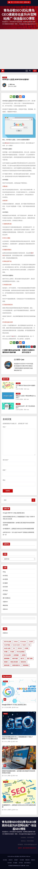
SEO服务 (5, 583)
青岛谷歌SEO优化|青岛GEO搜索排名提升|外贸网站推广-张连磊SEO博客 (19, 14)
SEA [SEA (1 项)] (29, 645)
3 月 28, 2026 (7, 707)
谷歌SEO (5, 609)
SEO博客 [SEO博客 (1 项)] (26, 648)
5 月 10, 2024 (19, 399)
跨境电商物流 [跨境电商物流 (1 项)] (25, 665)
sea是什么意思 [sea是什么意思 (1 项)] (7, 648)
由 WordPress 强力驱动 (13, 856)
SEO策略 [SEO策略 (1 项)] (5, 651)
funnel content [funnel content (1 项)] (16, 645)
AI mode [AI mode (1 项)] (16, 641)
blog (4, 572)
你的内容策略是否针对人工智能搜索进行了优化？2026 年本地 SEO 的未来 (17, 738)
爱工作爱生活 (6, 598)
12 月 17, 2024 (19, 389)
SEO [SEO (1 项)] (14, 648)
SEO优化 (4, 77)
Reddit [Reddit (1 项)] (24, 645)
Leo (29, 856)
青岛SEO (7, 143)
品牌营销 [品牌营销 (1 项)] (24, 655)
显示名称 (6, 460)
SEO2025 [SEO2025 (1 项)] (20, 648)
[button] (30, 70)
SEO (13, 336)
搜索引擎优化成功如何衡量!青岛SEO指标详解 (11, 351)
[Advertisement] (19, 49)
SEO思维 (5, 579)
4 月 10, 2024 (19, 409)
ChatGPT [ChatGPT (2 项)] (31, 641)
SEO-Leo (12, 84)
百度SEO (5, 602)
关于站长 (5, 590)
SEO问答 (5, 587)
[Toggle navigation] (27, 70)
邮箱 (4, 470)
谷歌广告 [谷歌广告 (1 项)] (22, 658)
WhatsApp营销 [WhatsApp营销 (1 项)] (7, 655)
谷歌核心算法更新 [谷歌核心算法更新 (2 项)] (14, 662)
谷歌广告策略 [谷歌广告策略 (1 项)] (30, 658)
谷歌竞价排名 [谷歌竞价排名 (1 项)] (23, 662)
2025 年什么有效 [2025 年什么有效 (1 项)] (7, 641)
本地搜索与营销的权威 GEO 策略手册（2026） (19, 865)
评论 (4, 427)
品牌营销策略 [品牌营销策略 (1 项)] (6, 658)
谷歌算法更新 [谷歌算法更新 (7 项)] (6, 665)
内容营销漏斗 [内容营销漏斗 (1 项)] (16, 655)
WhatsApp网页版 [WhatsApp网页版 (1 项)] (20, 651)
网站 (4, 480)
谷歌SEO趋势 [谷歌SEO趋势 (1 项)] (15, 658)
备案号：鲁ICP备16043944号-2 (27, 848)
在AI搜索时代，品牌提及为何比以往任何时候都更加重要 (18, 529)
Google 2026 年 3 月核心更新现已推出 (14, 513)
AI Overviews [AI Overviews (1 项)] (23, 641)
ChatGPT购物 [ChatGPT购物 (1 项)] (7, 645)
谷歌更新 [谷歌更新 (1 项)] (6, 662)
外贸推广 (5, 594)
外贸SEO (5, 633)
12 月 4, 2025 (7, 809)
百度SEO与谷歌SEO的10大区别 (28, 351)
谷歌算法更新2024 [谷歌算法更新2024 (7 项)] (16, 665)
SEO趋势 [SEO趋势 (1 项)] (12, 651)
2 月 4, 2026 (7, 741)
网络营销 (5, 605)
